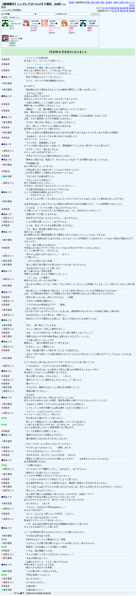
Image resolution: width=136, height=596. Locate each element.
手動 (87, 2)
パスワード (61, 14)
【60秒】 (109, 2)
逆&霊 (114, 8)
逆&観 (132, 8)
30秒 (97, 2)
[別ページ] (130, 2)
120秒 (121, 2)
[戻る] (132, 5)
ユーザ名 (5, 14)
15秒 (92, 2)
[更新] (71, 2)
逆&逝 (123, 8)
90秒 (116, 2)
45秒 (102, 2)
